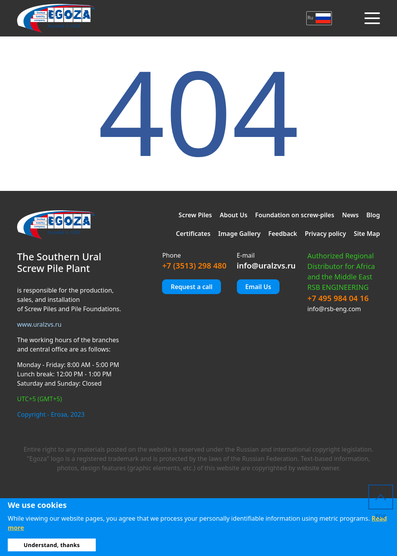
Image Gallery (239, 233)
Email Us (258, 286)
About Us (233, 215)
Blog (373, 215)
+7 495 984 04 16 (338, 298)
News (350, 215)
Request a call (191, 286)
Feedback (282, 233)
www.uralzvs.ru (39, 324)
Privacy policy (325, 233)
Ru (319, 17)
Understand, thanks (52, 545)
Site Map (367, 233)
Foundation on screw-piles (294, 215)
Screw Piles (195, 215)
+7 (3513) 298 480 (194, 265)
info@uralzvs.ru (266, 265)
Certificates (193, 233)
